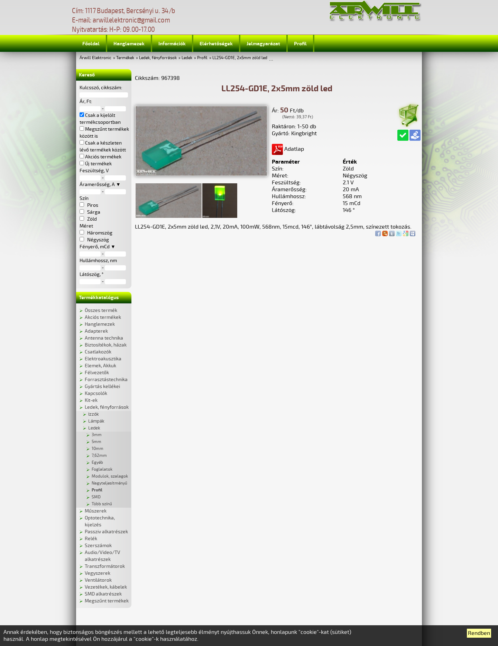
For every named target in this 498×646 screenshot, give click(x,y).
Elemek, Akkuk (100, 366)
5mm (96, 441)
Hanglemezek (129, 44)
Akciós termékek (103, 317)
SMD (96, 497)
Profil (300, 44)
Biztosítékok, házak (106, 345)
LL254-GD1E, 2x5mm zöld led (239, 58)
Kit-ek (91, 400)
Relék (91, 539)
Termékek (125, 58)
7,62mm (99, 455)
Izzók (93, 414)
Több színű (102, 504)
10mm (97, 448)
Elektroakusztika (103, 359)
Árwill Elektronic (95, 58)
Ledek (187, 58)
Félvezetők (97, 373)
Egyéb (97, 462)
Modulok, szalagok (110, 476)
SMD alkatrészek (103, 594)
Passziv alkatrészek (106, 532)
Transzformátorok (105, 566)
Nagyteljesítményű (109, 483)
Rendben (479, 633)
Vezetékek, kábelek (106, 587)
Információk (172, 44)
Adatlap (288, 149)
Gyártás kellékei (102, 386)
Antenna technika (104, 338)
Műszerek (96, 511)
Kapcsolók (96, 393)
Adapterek (96, 331)
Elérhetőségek (216, 44)
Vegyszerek (97, 573)
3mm (97, 434)
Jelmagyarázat (263, 44)
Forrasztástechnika (106, 379)
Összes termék (101, 310)
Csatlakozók (98, 352)
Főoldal (91, 44)
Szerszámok (98, 545)
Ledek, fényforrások (158, 58)
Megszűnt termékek (107, 601)
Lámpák (96, 421)
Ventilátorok (98, 580)
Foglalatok (102, 469)
